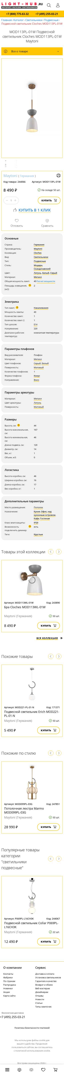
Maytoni (10, 175)
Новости (39, 999)
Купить (49, 200)
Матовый (39, 367)
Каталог (18, 20)
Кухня (37, 511)
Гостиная (45, 518)
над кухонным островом (44, 513)
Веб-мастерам (42, 988)
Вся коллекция (49, 638)
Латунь (37, 272)
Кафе (36, 518)
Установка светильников (48, 977)
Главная (6, 20)
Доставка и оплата (44, 973)
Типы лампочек (43, 1006)
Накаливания (41, 307)
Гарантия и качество (46, 981)
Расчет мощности (46, 281)
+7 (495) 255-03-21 (46, 14)
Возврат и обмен (44, 984)
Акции (6, 992)
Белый (45, 272)
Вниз (36, 379)
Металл (38, 277)
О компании (12, 968)
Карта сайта (9, 995)
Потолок (38, 507)
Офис (44, 511)
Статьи (38, 1002)
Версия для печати (59, 176)
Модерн (38, 265)
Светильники (33, 20)
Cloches (37, 252)
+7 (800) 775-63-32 (17, 14)
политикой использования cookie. (32, 1050)
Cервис (40, 968)
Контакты (8, 973)
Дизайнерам (41, 992)
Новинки (8, 988)
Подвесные (51, 20)
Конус (37, 375)
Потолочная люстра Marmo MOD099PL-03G (24, 810)
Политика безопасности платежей (32, 1027)
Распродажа (9, 984)
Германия (27, 176)
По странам (9, 981)
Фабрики (8, 977)
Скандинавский (42, 268)
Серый (53, 272)
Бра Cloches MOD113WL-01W (25, 607)
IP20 (36, 522)
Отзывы (39, 995)
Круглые (38, 534)
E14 (35, 324)
